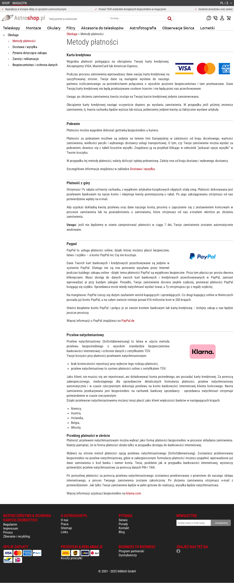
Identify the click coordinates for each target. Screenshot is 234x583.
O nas (64, 520)
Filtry (70, 27)
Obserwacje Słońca (178, 27)
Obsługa (72, 34)
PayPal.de (127, 321)
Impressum (10, 528)
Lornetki (207, 27)
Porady (123, 524)
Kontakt (124, 528)
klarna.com (133, 493)
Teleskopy (11, 27)
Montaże (33, 27)
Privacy (8, 532)
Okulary (53, 27)
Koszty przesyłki (71, 558)
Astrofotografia (143, 27)
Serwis (123, 520)
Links (64, 532)
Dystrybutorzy (128, 555)
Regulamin (10, 524)
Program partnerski (131, 551)
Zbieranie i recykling (16, 536)
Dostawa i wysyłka (142, 169)
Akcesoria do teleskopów (102, 27)
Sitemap (66, 528)
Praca (64, 524)
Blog (122, 532)
